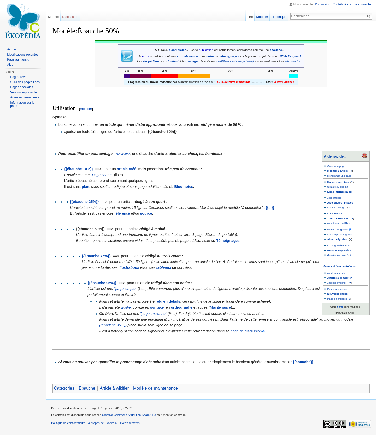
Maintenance (220, 307)
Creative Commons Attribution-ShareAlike (129, 414)
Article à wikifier (114, 388)
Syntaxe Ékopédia (337, 186)
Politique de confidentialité (68, 423)
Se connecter (362, 4)
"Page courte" (102, 175)
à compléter (177, 49)
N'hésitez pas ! (290, 56)
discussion (293, 61)
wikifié (126, 307)
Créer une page (336, 166)
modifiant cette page (230, 61)
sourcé (146, 213)
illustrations (129, 267)
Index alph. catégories (339, 234)
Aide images (334, 197)
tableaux (163, 267)
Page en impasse (337, 298)
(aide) (250, 61)
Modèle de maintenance (155, 388)
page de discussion (246, 331)
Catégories (64, 388)
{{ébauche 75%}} (96, 256)
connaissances (188, 56)
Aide (10, 65)
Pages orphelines (337, 289)
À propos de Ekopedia (102, 423)
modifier (86, 109)
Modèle (53, 17)
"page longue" (125, 289)
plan (85, 186)
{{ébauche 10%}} (78, 169)
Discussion (322, 4)
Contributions (342, 4)
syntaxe (157, 307)
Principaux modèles (338, 223)
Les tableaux (334, 213)
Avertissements (129, 423)
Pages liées (18, 77)
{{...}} (270, 208)
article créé (126, 169)
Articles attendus (336, 273)
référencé (122, 213)
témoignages (229, 56)
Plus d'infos (122, 154)
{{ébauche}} (303, 362)
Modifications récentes (22, 54)
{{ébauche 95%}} (101, 283)
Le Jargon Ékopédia (338, 245)
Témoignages (228, 241)
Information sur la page (22, 104)
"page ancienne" (153, 314)
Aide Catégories (337, 239)
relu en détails (168, 301)
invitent (173, 61)
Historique (279, 17)
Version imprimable (23, 92)
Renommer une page (339, 175)
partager (193, 61)
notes (210, 56)
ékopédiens (151, 61)
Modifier (262, 17)
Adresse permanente (24, 97)
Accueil (12, 49)
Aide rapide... (335, 156)
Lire (250, 17)
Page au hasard (18, 59)
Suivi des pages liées (25, 82)
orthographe (181, 307)
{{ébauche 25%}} (84, 202)
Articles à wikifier (336, 282)
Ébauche (87, 388)
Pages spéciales (21, 87)
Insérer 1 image (336, 207)
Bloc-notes (183, 186)
